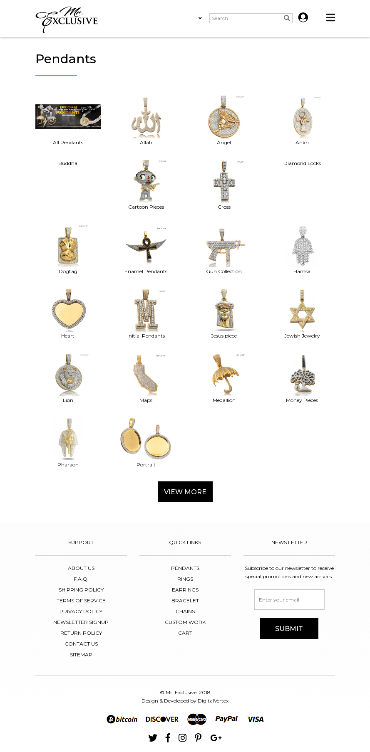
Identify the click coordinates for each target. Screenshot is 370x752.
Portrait (146, 442)
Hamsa (302, 249)
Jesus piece (224, 313)
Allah (146, 120)
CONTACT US (81, 644)
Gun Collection (224, 249)
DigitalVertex (213, 701)
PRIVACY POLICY (81, 611)
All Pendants (68, 120)
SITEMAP (81, 654)
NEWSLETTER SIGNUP (81, 622)
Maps (146, 378)
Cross (224, 184)
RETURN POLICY (81, 633)
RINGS (185, 579)
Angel (224, 120)
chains (185, 611)
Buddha (67, 163)
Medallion (224, 378)
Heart (68, 313)
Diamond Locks (302, 163)
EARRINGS (185, 590)
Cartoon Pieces (146, 184)
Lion (68, 378)
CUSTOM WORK (185, 622)
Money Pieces (302, 378)
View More (185, 492)
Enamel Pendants (146, 249)
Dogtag (68, 249)
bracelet (185, 600)
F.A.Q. (81, 579)
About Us (81, 568)
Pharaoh (68, 442)
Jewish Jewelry (302, 313)
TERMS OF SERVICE (81, 600)
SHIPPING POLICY (81, 590)
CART (185, 633)
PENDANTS (185, 568)
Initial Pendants (146, 313)
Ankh (302, 120)
